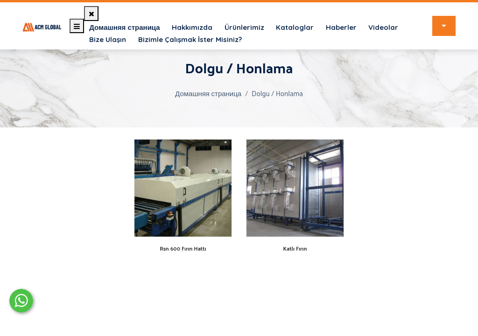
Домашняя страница (124, 27)
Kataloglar (295, 27)
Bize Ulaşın (107, 39)
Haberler (341, 27)
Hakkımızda (192, 27)
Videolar (383, 27)
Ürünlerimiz (244, 27)
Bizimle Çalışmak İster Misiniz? (190, 39)
